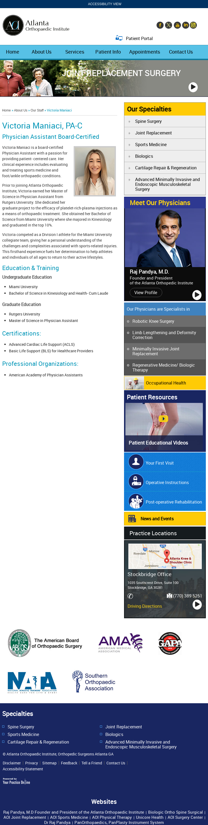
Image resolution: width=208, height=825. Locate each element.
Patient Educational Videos (158, 442)
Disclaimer (12, 763)
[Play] (193, 87)
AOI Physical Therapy (112, 817)
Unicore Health (150, 817)
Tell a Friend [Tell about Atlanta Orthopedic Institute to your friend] (92, 763)
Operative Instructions (167, 482)
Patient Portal (139, 38)
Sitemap (49, 763)
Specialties (17, 713)
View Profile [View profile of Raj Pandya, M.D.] (145, 292)
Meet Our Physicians (160, 202)
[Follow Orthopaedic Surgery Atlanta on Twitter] (169, 26)
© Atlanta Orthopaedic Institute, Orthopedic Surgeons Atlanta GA (58, 754)
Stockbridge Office (149, 574)
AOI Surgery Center (185, 817)
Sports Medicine (151, 144)
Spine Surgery (148, 121)
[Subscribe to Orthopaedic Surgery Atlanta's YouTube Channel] (177, 26)
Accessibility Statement (23, 769)
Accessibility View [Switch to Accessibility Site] (104, 4)
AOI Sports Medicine (69, 817)
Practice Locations (153, 533)
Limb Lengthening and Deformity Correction (164, 335)
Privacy (31, 763)
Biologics (144, 156)
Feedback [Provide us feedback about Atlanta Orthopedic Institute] (69, 763)
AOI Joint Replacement (25, 817)
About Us (41, 51)
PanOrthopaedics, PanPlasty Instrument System (119, 822)
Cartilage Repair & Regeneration (166, 168)
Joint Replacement (153, 133)
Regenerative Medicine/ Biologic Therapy (163, 367)
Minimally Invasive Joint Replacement (156, 351)
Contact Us (181, 51)
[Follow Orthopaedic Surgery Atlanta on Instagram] (193, 26)
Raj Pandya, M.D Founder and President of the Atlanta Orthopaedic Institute (73, 812)
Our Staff (37, 110)
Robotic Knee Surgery (153, 321)
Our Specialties (149, 109)
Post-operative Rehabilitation (174, 502)
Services (74, 51)
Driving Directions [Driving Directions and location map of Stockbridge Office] (145, 606)
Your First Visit (160, 463)
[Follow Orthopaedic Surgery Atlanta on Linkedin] (185, 26)
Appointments (144, 51)
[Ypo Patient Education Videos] (164, 449)
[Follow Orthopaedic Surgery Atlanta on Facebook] (161, 26)
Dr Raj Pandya (57, 822)
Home (12, 51)
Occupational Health (166, 383)
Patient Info (108, 51)
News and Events (157, 519)
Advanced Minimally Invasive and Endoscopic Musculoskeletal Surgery (167, 184)
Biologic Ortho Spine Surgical (175, 812)
